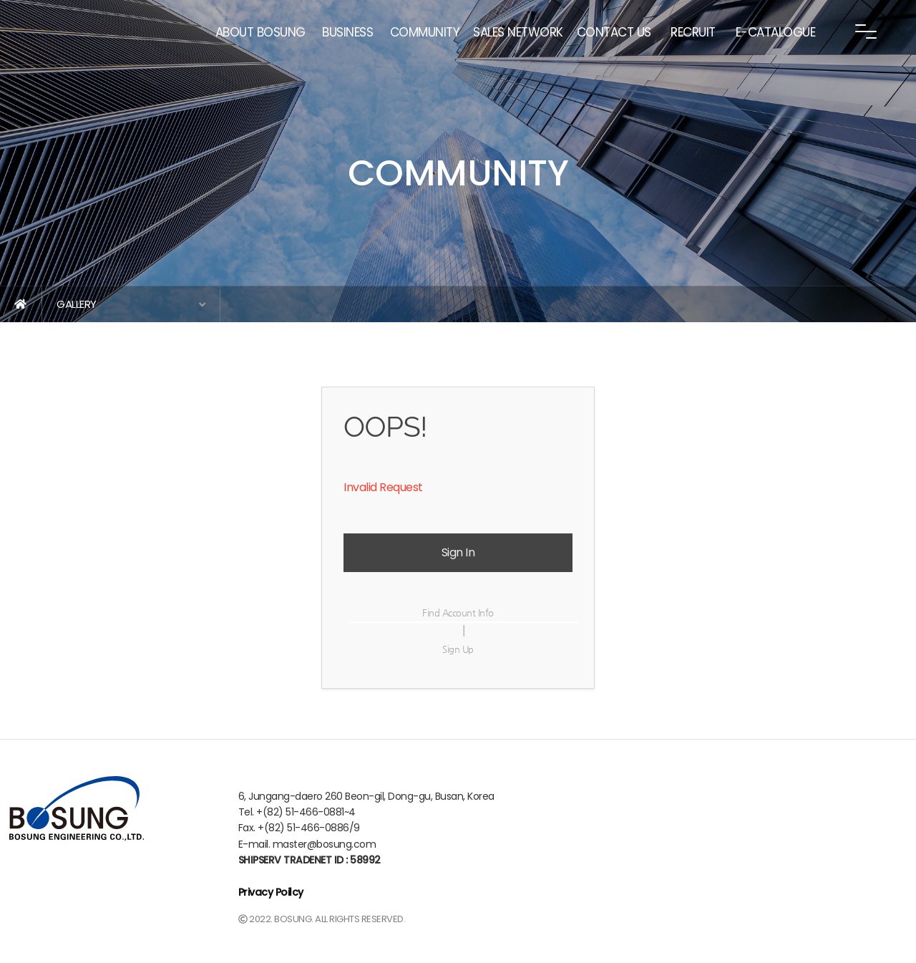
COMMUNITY (425, 32)
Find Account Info (458, 612)
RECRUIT (693, 32)
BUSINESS (347, 32)
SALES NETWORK (518, 32)
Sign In (458, 552)
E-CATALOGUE (776, 32)
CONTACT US (614, 32)
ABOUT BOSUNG (260, 32)
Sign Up (458, 649)
